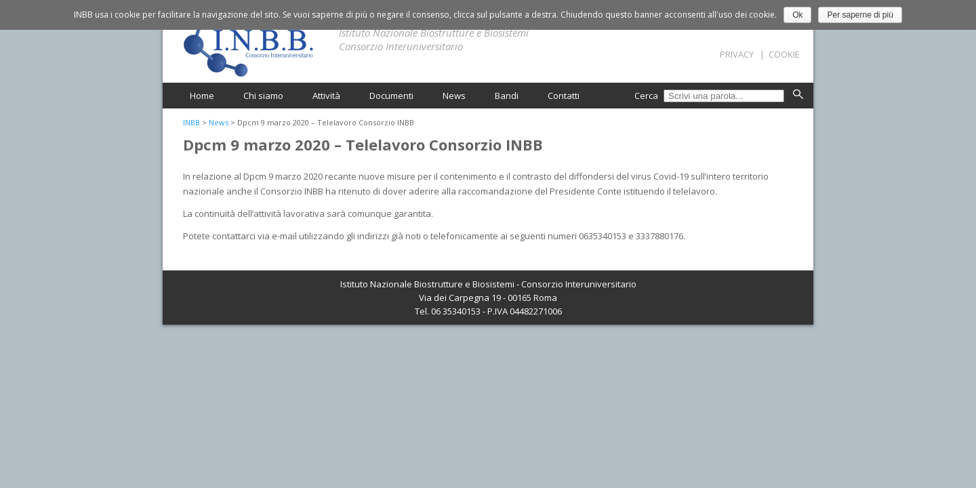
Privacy (737, 54)
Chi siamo (263, 95)
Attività (326, 95)
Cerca (647, 95)
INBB (191, 122)
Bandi (506, 95)
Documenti (391, 95)
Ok (797, 15)
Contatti (564, 95)
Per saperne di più (860, 15)
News (454, 95)
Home (202, 95)
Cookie (784, 54)
